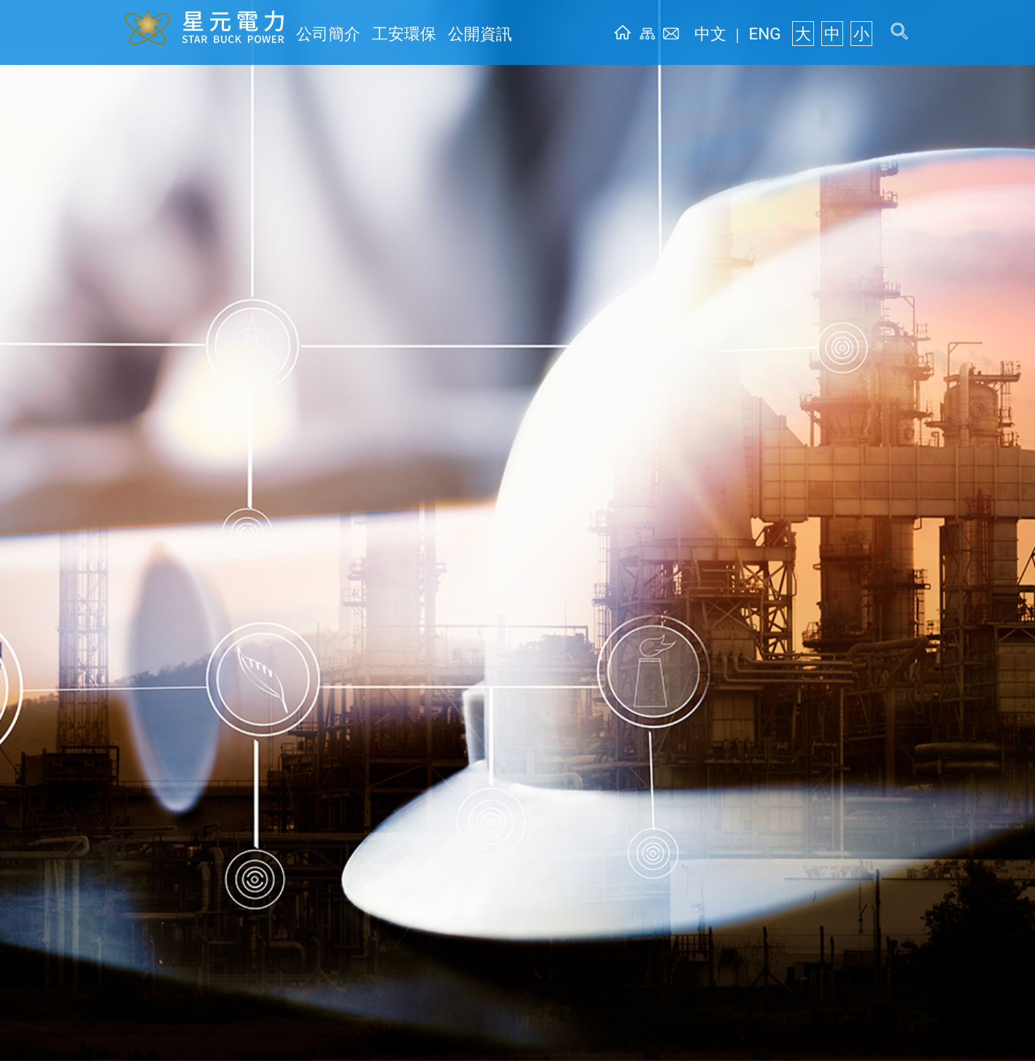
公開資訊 (451, 34)
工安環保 (386, 34)
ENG (777, 34)
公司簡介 (322, 34)
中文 (731, 34)
